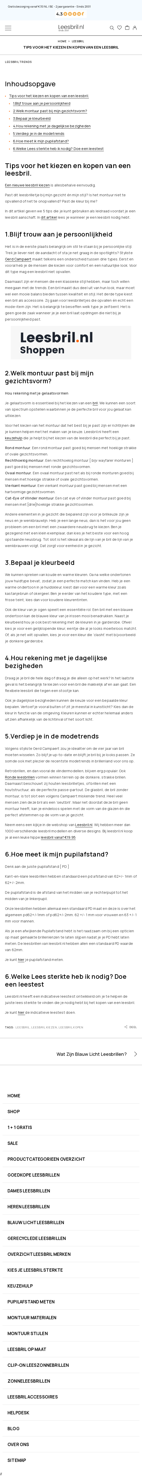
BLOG (14, 1428)
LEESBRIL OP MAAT (27, 1349)
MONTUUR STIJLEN (28, 1333)
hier (21, 959)
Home (62, 41)
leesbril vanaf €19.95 (58, 837)
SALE (13, 1143)
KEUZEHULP (20, 1286)
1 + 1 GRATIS (20, 1127)
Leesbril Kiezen (44, 1027)
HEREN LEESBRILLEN (29, 1207)
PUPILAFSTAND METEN (31, 1302)
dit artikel (49, 217)
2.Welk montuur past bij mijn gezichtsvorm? (50, 110)
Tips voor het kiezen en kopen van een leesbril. (49, 95)
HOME (14, 1096)
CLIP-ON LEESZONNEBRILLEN (38, 1365)
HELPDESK (19, 1413)
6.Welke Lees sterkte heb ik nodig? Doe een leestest (58, 148)
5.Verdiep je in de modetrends (38, 133)
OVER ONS (18, 1444)
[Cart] (127, 27)
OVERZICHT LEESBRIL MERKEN (39, 1254)
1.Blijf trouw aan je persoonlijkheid (41, 103)
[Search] (112, 28)
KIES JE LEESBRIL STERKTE (35, 1270)
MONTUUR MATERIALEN (32, 1317)
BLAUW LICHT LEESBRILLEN (36, 1222)
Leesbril (78, 41)
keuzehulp (14, 438)
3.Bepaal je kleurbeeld (32, 118)
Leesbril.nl (83, 824)
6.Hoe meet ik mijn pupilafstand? (41, 141)
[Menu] (8, 27)
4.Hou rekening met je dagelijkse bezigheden (52, 126)
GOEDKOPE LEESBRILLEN (34, 1175)
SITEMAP (17, 1460)
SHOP (14, 1111)
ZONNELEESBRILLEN (29, 1381)
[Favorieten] (119, 27)
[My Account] (134, 28)
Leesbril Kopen (71, 1027)
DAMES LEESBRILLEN (29, 1191)
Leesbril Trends (18, 62)
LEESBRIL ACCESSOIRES (33, 1397)
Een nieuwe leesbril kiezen (27, 185)
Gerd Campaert (18, 259)
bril (95, 403)
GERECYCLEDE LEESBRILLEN (37, 1238)
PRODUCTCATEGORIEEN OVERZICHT (46, 1159)
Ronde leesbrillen (20, 777)
